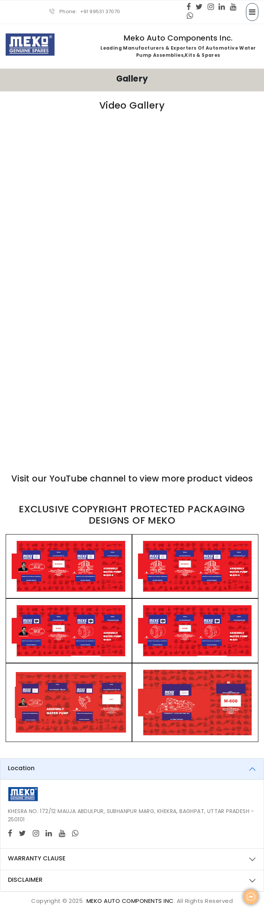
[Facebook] (189, 7)
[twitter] (199, 7)
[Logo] (23, 794)
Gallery (132, 79)
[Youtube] (233, 7)
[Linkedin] (221, 7)
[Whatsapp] (190, 16)
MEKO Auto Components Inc (130, 901)
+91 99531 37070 (100, 11)
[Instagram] (211, 7)
